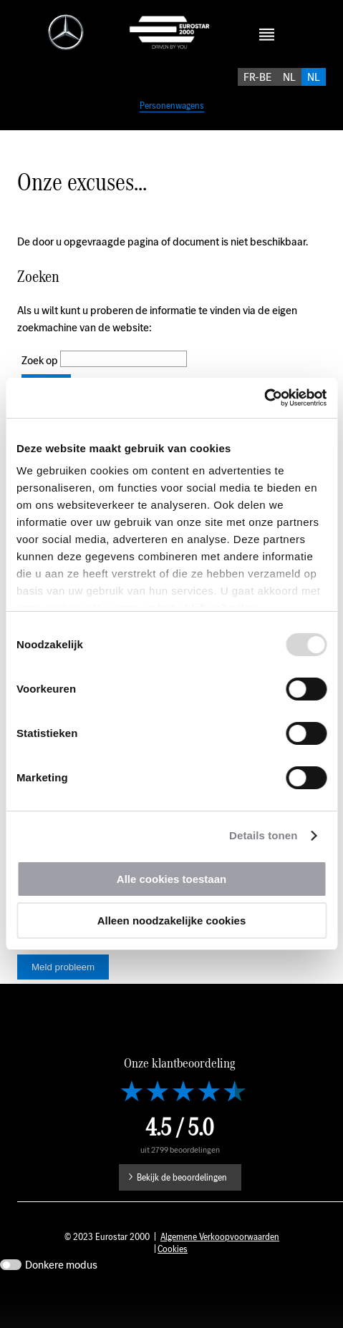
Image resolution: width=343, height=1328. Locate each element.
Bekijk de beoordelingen (182, 1215)
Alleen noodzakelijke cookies (171, 920)
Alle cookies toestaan (171, 879)
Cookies (173, 1286)
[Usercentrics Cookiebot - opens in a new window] (264, 398)
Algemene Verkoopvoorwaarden (219, 1274)
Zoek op (40, 376)
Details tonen (263, 835)
